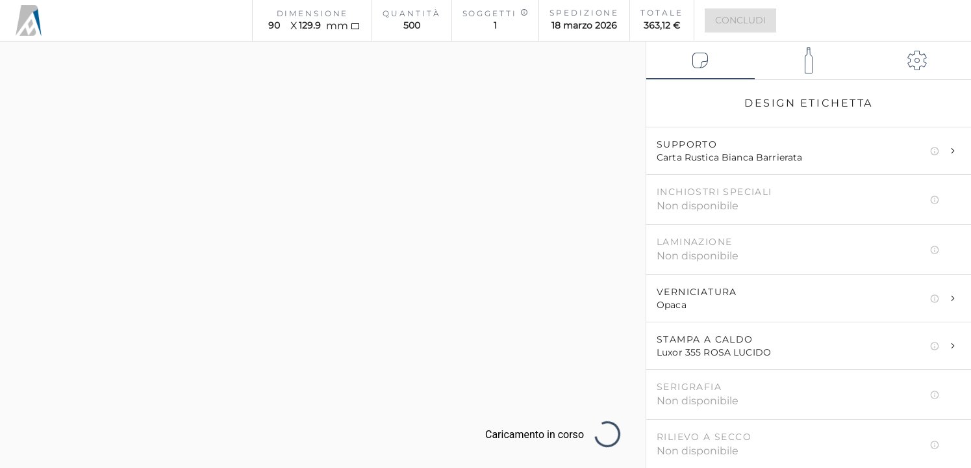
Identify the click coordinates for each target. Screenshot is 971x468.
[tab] (700, 60)
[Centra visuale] (29, 215)
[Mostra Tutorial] (29, 268)
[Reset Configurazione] (620, 68)
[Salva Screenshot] (29, 242)
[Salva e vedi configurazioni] (29, 189)
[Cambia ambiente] (29, 295)
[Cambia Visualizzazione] (29, 322)
